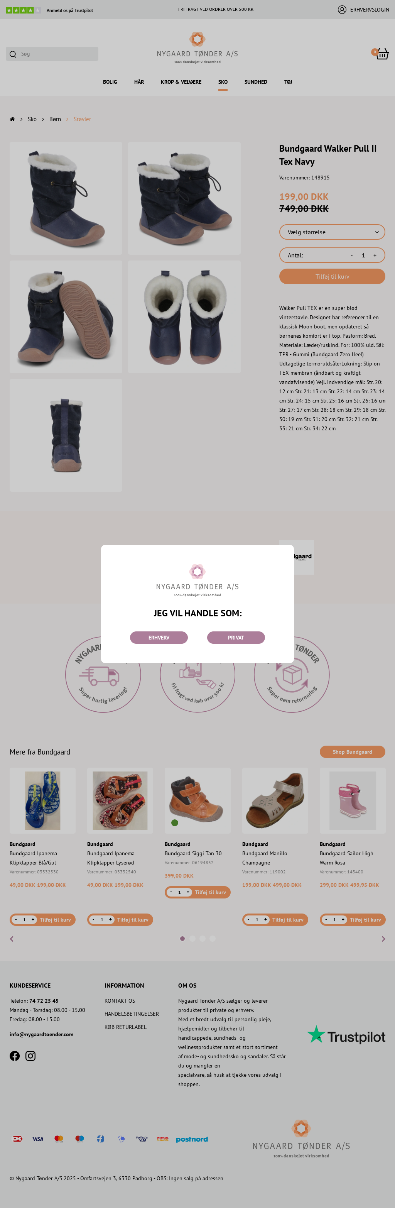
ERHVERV (159, 637)
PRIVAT (236, 637)
